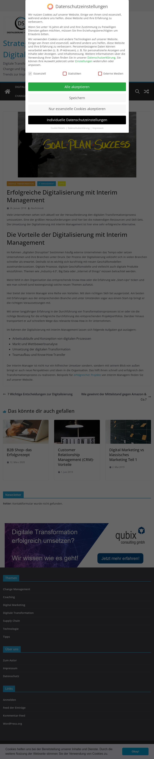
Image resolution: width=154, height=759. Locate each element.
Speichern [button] (77, 94)
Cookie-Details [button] (58, 125)
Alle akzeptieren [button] (77, 83)
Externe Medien (110, 70)
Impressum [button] (98, 125)
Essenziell (37, 70)
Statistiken (72, 70)
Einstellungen (84, 58)
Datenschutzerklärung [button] (79, 125)
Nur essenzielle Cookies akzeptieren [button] (77, 105)
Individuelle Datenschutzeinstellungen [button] (77, 116)
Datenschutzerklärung (101, 54)
